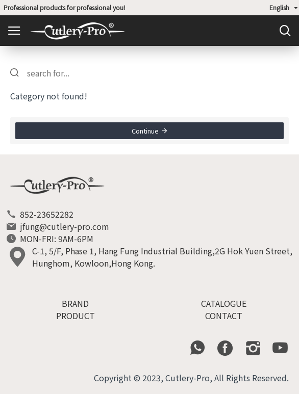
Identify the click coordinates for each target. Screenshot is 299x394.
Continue (145, 131)
